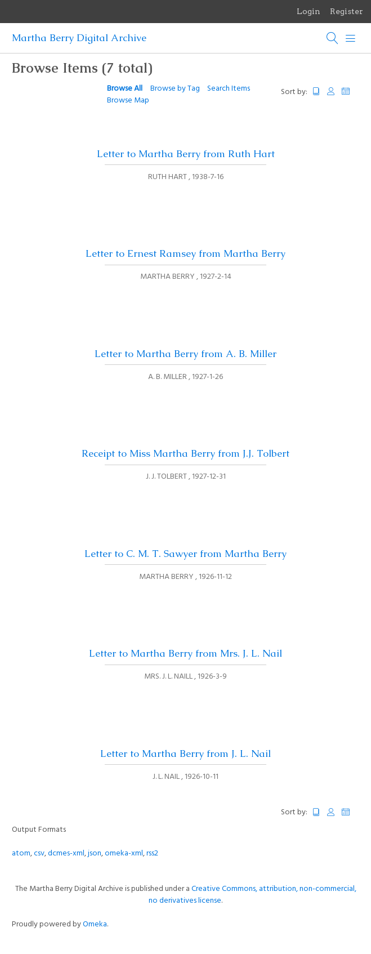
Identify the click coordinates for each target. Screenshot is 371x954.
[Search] (333, 38)
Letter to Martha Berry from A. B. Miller (185, 353)
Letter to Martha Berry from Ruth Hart (186, 154)
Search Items (228, 88)
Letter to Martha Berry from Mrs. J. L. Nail (185, 653)
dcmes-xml (66, 853)
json (94, 853)
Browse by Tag (175, 88)
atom (21, 853)
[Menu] (351, 38)
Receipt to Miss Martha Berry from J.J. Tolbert (185, 453)
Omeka (95, 924)
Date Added (351, 91)
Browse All (124, 88)
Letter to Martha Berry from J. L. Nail (185, 753)
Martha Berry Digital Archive (79, 38)
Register (346, 11)
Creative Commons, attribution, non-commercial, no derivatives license (252, 894)
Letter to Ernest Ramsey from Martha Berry (185, 253)
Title (316, 91)
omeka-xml (124, 853)
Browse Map (128, 100)
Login (308, 11)
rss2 (152, 853)
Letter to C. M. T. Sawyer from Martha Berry (185, 553)
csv (39, 853)
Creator (331, 91)
